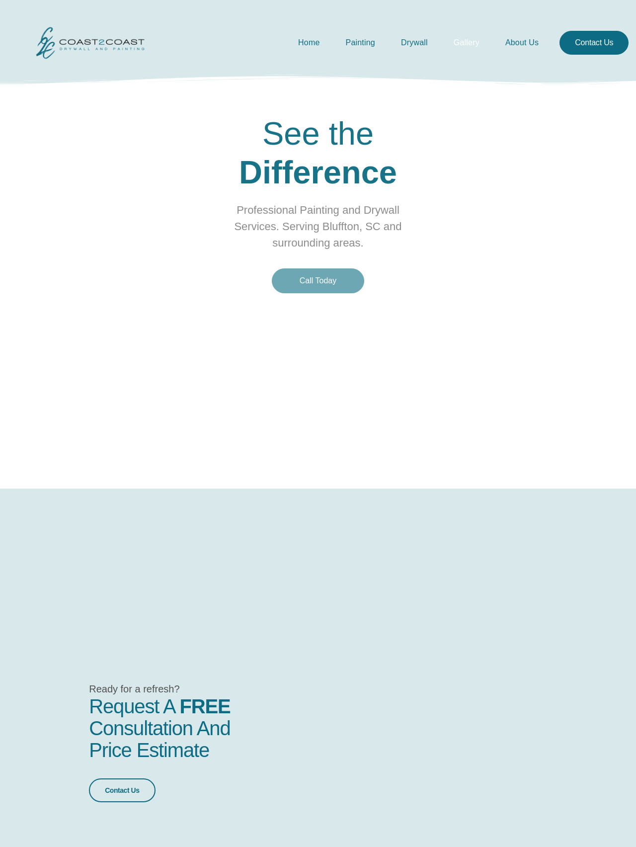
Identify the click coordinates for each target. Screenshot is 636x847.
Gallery (466, 42)
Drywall (414, 42)
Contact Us (122, 788)
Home (308, 42)
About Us (522, 42)
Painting (360, 42)
